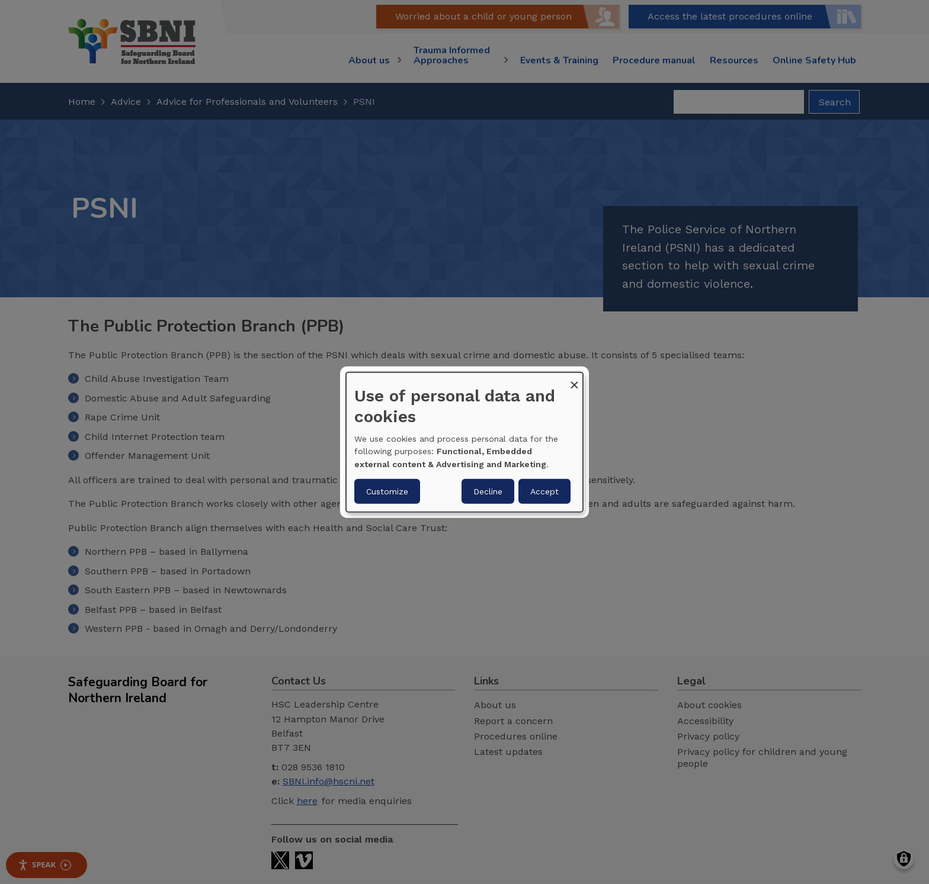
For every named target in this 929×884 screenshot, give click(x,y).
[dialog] (464, 442)
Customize (387, 491)
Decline (487, 491)
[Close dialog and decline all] (574, 379)
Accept (544, 491)
